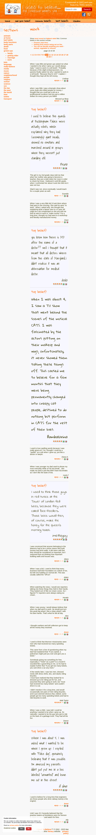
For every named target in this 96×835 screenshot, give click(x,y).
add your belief (22, 21)
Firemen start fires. (41, 43)
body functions (10, 42)
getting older (13, 56)
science (7, 84)
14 (57, 55)
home (7, 21)
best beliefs (62, 21)
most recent (39, 38)
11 (50, 55)
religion (7, 79)
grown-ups (8, 51)
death (6, 47)
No (29, 828)
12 (52, 55)
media (6, 69)
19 (47, 57)
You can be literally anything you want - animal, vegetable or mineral (49, 47)
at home (7, 38)
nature (6, 73)
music (6, 71)
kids (5, 62)
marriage (11, 58)
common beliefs (43, 21)
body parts (8, 44)
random (76, 21)
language (8, 64)
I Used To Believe (44, 829)
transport (8, 99)
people (7, 77)
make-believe (9, 67)
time (5, 94)
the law (7, 88)
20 (50, 57)
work (10, 60)
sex (5, 86)
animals (7, 36)
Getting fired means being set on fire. (48, 44)
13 (55, 55)
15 (60, 55)
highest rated (51, 38)
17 (65, 55)
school (7, 82)
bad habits (8, 40)
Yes (21, 828)
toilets (6, 97)
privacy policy (65, 832)
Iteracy (51, 831)
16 (62, 55)
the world (8, 92)
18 (67, 55)
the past (7, 90)
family (10, 53)
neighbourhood (10, 75)
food (6, 49)
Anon (66, 632)
